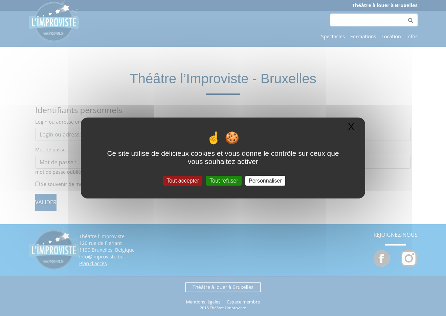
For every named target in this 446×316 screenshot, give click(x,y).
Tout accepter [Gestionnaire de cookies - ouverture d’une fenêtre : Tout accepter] (182, 181)
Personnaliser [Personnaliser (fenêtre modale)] (265, 181)
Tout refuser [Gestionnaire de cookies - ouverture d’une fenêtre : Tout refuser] (223, 181)
